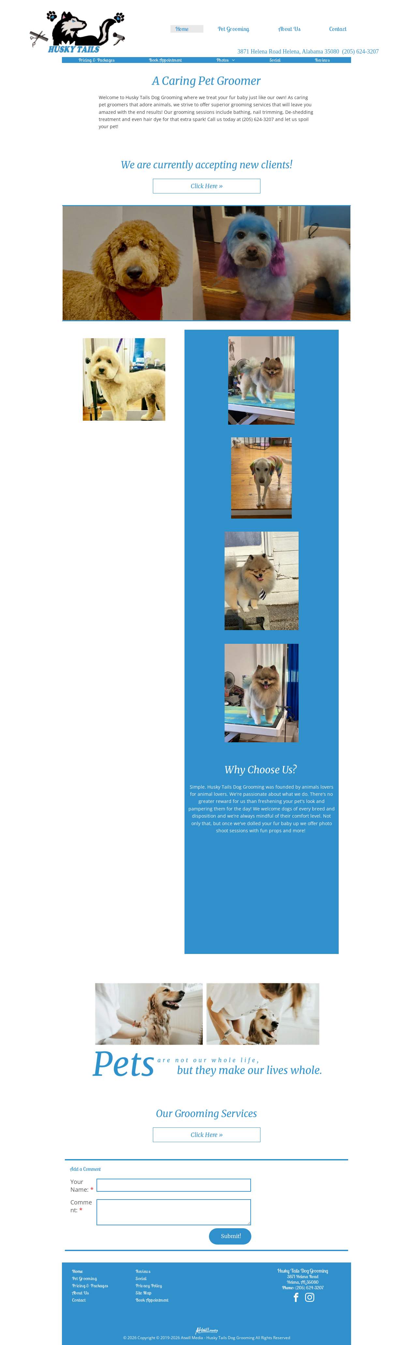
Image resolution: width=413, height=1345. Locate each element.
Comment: (81, 1206)
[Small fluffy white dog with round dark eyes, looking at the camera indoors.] (210, 895)
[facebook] (296, 1298)
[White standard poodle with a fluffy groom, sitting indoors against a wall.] (313, 895)
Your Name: (79, 1185)
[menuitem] (186, 29)
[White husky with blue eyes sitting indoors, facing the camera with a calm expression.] (261, 895)
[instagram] (310, 1298)
